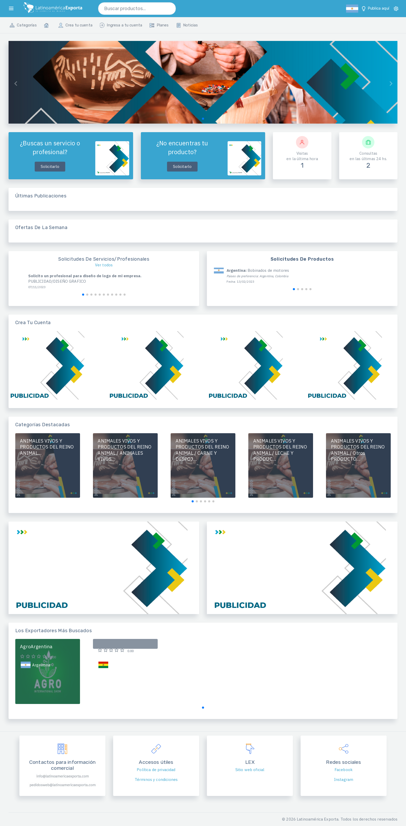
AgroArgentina (36, 647)
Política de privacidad (156, 769)
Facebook (344, 769)
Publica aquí (375, 9)
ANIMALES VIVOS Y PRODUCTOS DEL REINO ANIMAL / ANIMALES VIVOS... (124, 450)
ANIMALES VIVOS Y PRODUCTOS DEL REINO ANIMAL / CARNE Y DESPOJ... (202, 450)
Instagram (343, 779)
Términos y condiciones (156, 779)
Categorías (23, 25)
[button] (203, 119)
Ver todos (104, 264)
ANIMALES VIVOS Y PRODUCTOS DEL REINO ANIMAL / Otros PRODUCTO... (358, 450)
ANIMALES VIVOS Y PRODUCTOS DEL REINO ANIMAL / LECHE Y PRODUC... (280, 450)
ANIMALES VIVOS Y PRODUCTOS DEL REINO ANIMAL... (47, 447)
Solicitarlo (50, 166)
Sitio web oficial (250, 769)
